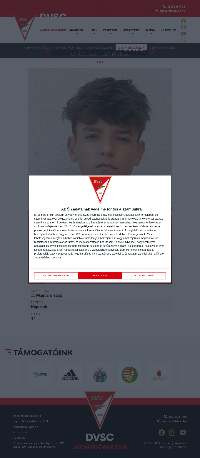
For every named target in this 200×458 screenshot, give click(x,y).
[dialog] (100, 229)
